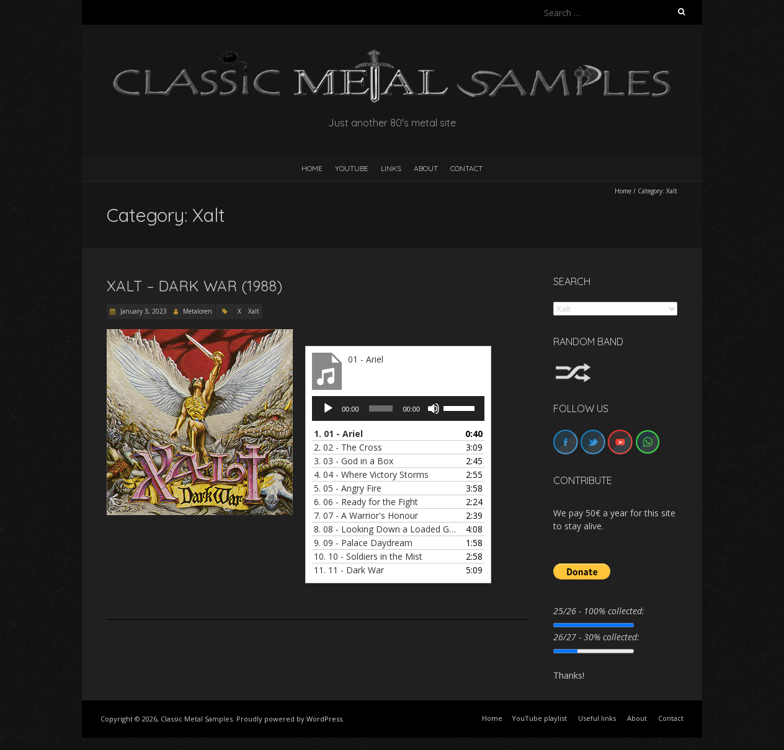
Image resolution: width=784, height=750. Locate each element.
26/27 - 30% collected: (596, 637)
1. (338, 433)
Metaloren (197, 311)
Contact (466, 168)
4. (371, 474)
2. (348, 447)
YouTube (351, 168)
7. (366, 515)
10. (368, 556)
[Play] (328, 408)
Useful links (597, 718)
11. (349, 570)
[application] (398, 408)
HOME (312, 168)
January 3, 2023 (142, 311)
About (426, 168)
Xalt (253, 311)
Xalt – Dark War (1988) (194, 285)
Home (623, 191)
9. (363, 543)
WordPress (324, 718)
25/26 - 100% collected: (598, 611)
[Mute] (433, 408)
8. (386, 529)
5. (347, 488)
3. (353, 461)
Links (391, 168)
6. (366, 502)
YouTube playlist (539, 718)
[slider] (381, 408)
